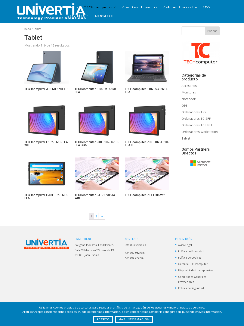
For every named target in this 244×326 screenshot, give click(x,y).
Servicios (76, 16)
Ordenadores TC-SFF (196, 118)
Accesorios (189, 86)
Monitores (189, 92)
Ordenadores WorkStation (200, 132)
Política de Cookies (189, 257)
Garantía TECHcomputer (193, 264)
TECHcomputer (98, 7)
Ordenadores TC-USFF (197, 125)
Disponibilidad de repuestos (195, 270)
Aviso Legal (185, 245)
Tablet (186, 138)
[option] (200, 163)
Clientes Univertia (140, 7)
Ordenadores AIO (194, 112)
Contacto (104, 16)
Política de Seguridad (191, 288)
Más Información (134, 319)
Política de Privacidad (191, 251)
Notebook (189, 99)
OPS (185, 105)
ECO (206, 7)
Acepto (103, 319)
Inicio (72, 7)
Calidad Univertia (180, 7)
